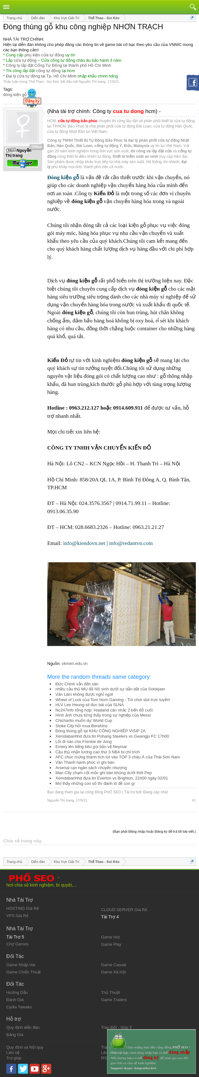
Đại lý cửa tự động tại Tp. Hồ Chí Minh (41, 76)
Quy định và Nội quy (24, 1047)
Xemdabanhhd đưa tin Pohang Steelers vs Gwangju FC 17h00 (112, 736)
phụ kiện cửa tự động (44, 55)
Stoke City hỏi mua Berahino (81, 725)
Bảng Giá (14, 1034)
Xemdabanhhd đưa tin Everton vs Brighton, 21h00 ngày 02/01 (111, 778)
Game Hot (110, 937)
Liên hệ (13, 1052)
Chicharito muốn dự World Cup (83, 720)
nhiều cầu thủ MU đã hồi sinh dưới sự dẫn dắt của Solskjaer (110, 689)
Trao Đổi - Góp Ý (116, 1027)
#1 (194, 800)
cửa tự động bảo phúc (78, 121)
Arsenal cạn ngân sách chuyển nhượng (91, 767)
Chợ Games (17, 944)
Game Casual (113, 964)
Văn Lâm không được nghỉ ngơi (84, 694)
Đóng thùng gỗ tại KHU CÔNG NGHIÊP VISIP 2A (100, 730)
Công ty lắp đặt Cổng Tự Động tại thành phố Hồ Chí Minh (58, 65)
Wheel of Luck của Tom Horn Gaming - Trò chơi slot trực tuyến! (112, 699)
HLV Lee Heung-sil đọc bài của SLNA (89, 704)
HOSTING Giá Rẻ (22, 908)
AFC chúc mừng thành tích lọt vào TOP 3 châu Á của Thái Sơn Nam (117, 757)
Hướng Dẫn (17, 992)
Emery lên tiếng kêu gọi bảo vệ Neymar (91, 746)
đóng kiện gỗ (15, 94)
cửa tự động (25, 60)
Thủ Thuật (110, 992)
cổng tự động (48, 70)
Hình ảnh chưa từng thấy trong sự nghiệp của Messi (103, 715)
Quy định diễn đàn (22, 1027)
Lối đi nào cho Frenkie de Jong (83, 741)
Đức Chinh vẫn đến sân (76, 684)
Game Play (111, 944)
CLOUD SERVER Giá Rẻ (124, 909)
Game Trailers (114, 999)
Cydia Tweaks (19, 1007)
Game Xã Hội (113, 972)
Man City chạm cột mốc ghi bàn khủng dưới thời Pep (103, 772)
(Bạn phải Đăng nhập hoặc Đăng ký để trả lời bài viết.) (154, 831)
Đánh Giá (15, 999)
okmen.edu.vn (75, 663)
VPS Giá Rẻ (17, 915)
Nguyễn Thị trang (92, 81)
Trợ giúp (13, 1058)
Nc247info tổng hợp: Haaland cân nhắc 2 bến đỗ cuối (104, 710)
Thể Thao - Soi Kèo (44, 81)
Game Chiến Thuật (23, 972)
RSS (105, 1058)
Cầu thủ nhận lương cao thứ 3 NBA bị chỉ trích (97, 752)
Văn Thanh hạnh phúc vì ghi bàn (84, 762)
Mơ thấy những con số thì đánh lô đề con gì (95, 783)
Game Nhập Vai (20, 964)
